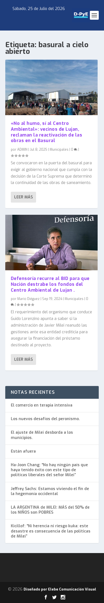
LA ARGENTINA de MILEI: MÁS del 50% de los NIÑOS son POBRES (50, 510)
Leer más (23, 197)
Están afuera (23, 451)
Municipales (59, 149)
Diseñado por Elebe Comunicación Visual (60, 589)
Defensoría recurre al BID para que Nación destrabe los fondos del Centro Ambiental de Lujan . (50, 284)
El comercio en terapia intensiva (41, 405)
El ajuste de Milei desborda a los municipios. (42, 435)
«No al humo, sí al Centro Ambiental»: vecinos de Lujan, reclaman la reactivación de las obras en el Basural (46, 131)
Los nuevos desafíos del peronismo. (45, 419)
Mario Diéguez (28, 298)
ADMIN (22, 149)
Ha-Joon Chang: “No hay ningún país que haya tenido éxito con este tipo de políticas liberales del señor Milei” (49, 470)
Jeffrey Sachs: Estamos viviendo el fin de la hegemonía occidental (50, 491)
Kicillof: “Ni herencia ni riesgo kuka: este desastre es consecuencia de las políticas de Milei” (50, 531)
